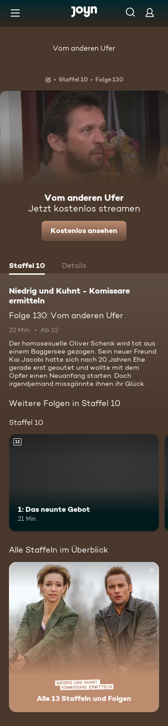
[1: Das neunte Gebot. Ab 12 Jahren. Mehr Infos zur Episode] (84, 483)
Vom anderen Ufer (84, 48)
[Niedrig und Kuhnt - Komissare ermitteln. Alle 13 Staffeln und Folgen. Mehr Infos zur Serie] (84, 637)
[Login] (149, 12)
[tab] (27, 267)
